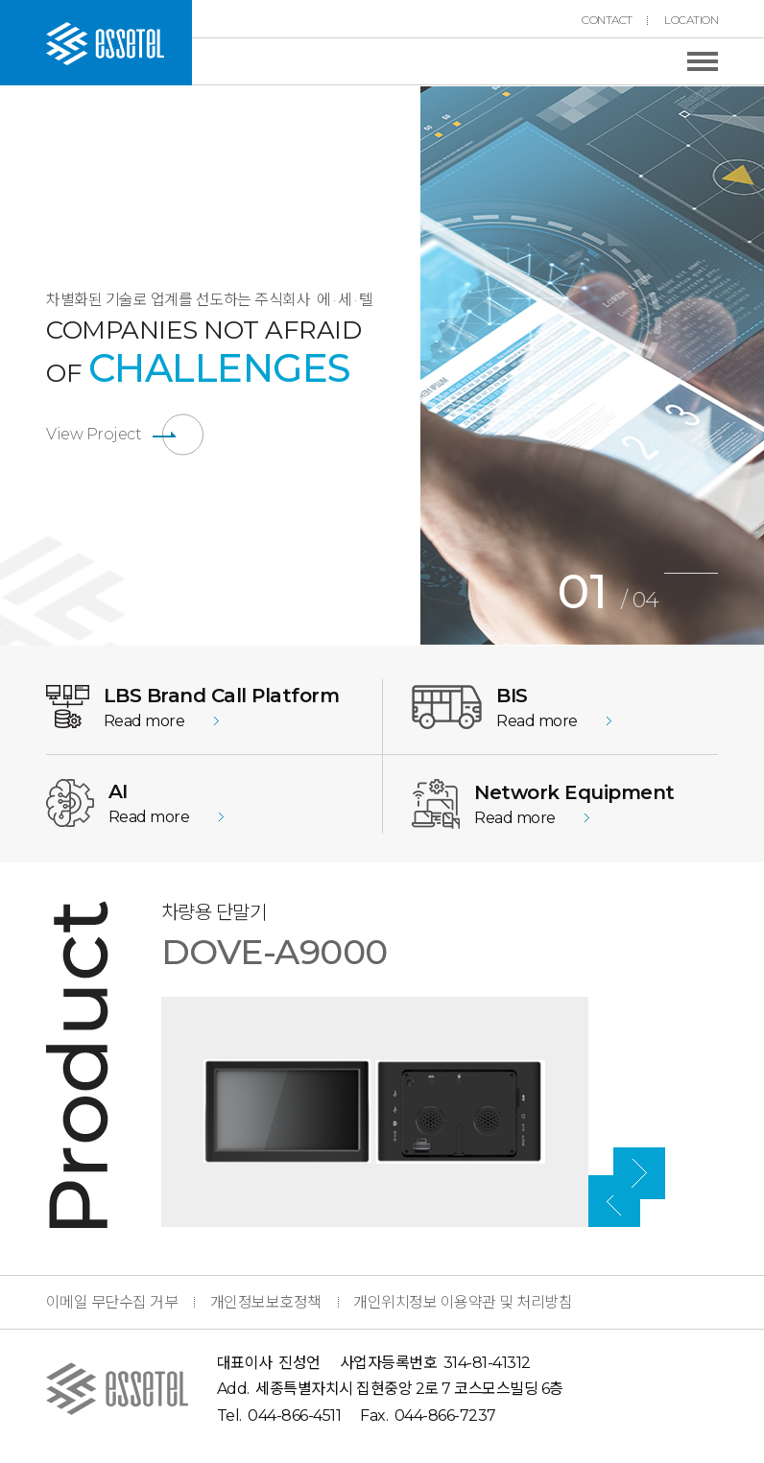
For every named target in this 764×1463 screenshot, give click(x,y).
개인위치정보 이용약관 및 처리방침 (462, 1302)
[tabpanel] (592, 365)
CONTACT (607, 20)
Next (732, 948)
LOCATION (691, 20)
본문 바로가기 (0, 0)
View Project (93, 434)
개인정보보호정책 (266, 1302)
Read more (144, 721)
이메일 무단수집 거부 (112, 1302)
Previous (406, 365)
